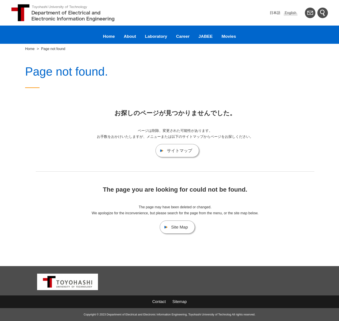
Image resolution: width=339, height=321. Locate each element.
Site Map (179, 227)
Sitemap (179, 301)
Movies (228, 36)
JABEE (205, 36)
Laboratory (156, 36)
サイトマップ (179, 150)
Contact (159, 301)
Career (183, 36)
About (130, 36)
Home (109, 36)
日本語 (275, 13)
